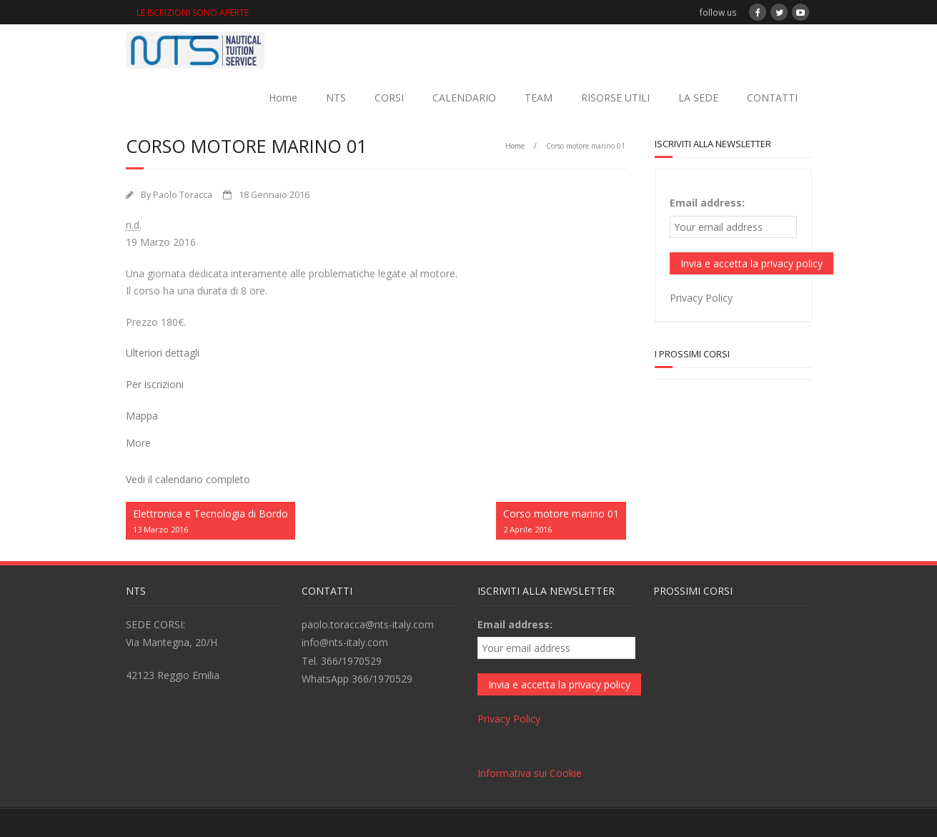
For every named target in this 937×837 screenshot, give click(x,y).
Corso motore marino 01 (561, 521)
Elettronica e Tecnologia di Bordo (210, 521)
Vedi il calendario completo (188, 479)
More (138, 443)
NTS (336, 97)
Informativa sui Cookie (529, 773)
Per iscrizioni (155, 384)
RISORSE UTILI (615, 97)
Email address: (707, 202)
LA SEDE (698, 97)
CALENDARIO (464, 97)
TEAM (538, 97)
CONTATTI (772, 97)
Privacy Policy (701, 297)
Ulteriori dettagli (162, 353)
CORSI (389, 97)
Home (283, 97)
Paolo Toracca (182, 195)
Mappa (142, 415)
